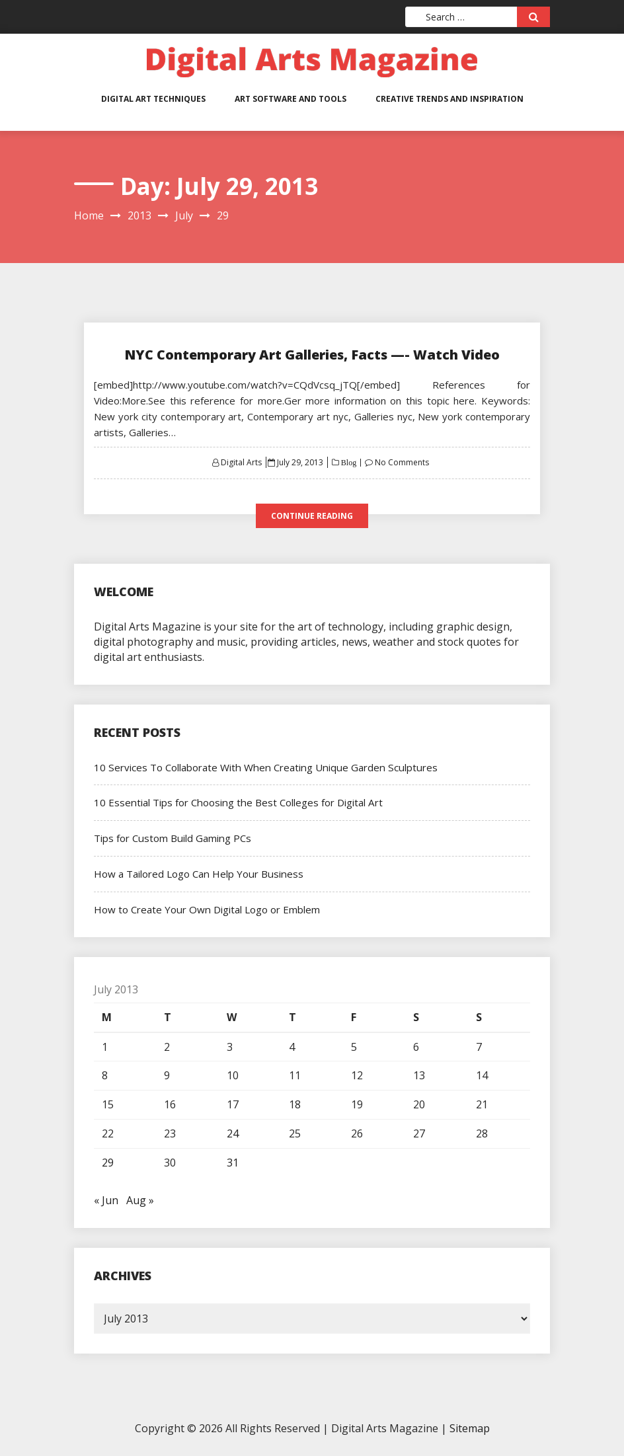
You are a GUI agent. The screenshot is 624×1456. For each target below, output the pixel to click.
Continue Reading (312, 515)
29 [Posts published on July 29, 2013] (108, 1162)
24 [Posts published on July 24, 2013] (233, 1133)
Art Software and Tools (290, 98)
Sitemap (469, 1428)
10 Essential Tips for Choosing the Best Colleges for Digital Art (236, 802)
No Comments (402, 462)
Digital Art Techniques (153, 98)
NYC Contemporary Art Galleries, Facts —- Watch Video (312, 355)
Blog (347, 463)
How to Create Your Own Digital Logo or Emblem (206, 909)
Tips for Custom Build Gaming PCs (171, 838)
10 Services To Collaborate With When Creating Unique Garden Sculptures (262, 767)
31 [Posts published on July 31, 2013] (233, 1162)
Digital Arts (241, 462)
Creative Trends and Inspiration (449, 98)
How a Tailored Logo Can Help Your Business (197, 873)
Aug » (140, 1200)
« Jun (106, 1200)
